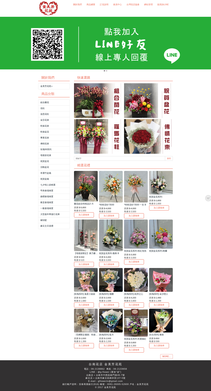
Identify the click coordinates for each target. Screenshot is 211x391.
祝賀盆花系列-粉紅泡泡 (135, 251)
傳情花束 (44, 143)
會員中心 (117, 4)
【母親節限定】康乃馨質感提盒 (89, 253)
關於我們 (77, 4)
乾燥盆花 (44, 132)
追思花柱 (44, 114)
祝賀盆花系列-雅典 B (109, 253)
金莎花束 (44, 120)
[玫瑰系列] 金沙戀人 (158, 294)
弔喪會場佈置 (46, 190)
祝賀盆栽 (44, 179)
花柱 (42, 108)
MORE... (166, 356)
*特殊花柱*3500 (106, 205)
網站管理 (148, 4)
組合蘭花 (44, 102)
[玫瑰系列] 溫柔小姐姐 (84, 294)
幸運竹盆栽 (45, 173)
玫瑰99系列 (45, 149)
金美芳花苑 (46, 86)
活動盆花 (44, 167)
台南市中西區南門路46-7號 (110, 375)
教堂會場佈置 (46, 202)
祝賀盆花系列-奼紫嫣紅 (135, 339)
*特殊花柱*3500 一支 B (135, 205)
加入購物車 (84, 215)
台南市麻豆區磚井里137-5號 (110, 378)
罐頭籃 (43, 220)
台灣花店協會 (132, 4)
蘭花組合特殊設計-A (83, 204)
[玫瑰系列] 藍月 (106, 335)
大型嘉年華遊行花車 (50, 214)
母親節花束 (45, 155)
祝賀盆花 (44, 161)
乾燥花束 (44, 126)
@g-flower (104, 372)
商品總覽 (91, 4)
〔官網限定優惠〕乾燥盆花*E (88, 335)
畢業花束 (44, 138)
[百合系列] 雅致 (156, 335)
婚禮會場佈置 (46, 196)
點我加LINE (163, 4)
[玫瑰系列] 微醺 (106, 294)
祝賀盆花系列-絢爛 (158, 251)
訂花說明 (104, 4)
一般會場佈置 (46, 208)
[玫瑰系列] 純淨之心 (133, 294)
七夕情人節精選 (47, 185)
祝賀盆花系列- (156, 197)
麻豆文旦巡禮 (46, 226)
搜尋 (169, 158)
